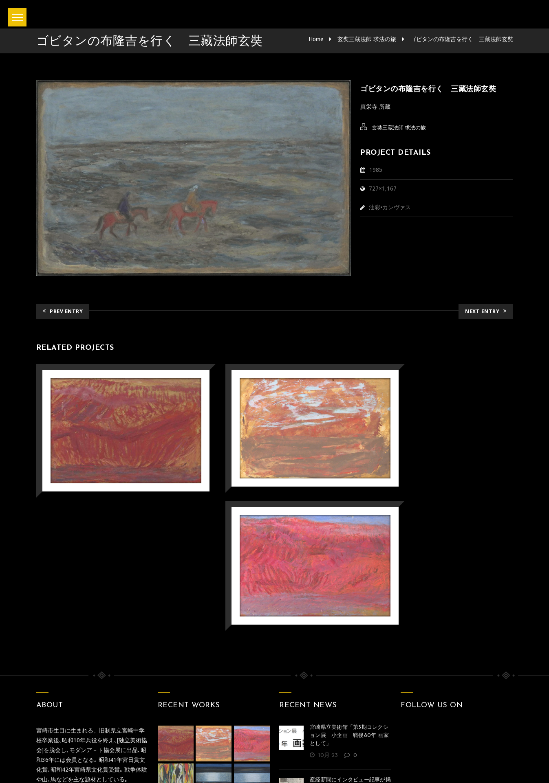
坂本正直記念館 (252, 766)
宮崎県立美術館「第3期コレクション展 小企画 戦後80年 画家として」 (349, 581)
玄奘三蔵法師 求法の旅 (366, 39)
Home (316, 39)
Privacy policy (307, 742)
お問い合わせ (249, 742)
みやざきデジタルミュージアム (105, 635)
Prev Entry (63, 310)
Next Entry (486, 310)
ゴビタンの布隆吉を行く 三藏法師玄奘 (461, 39)
